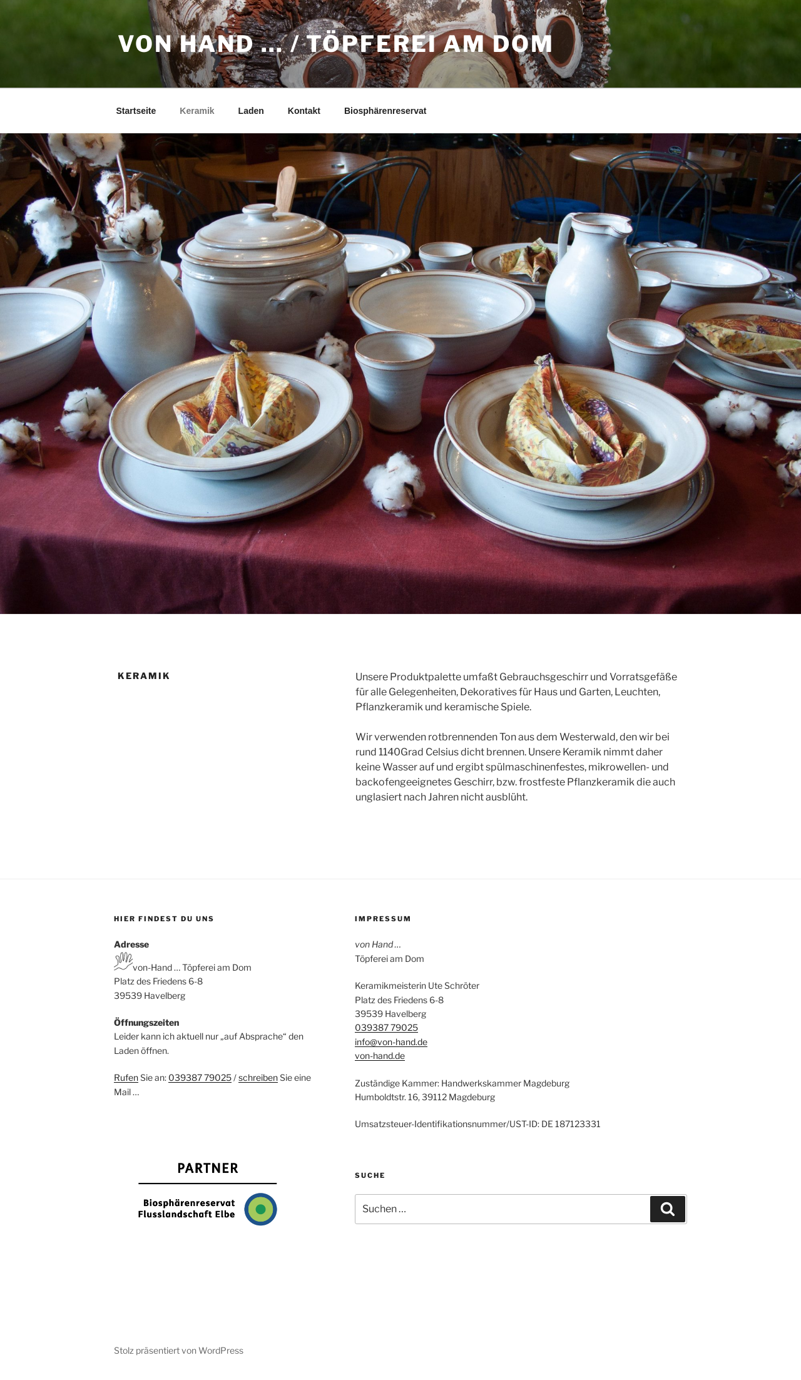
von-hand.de (380, 1055)
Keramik (197, 111)
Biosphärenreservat (385, 111)
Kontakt (304, 111)
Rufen (126, 1077)
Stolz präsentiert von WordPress (178, 1350)
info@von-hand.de (391, 1041)
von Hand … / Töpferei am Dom (336, 44)
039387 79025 (200, 1077)
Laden (251, 111)
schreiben (258, 1077)
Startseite (136, 111)
